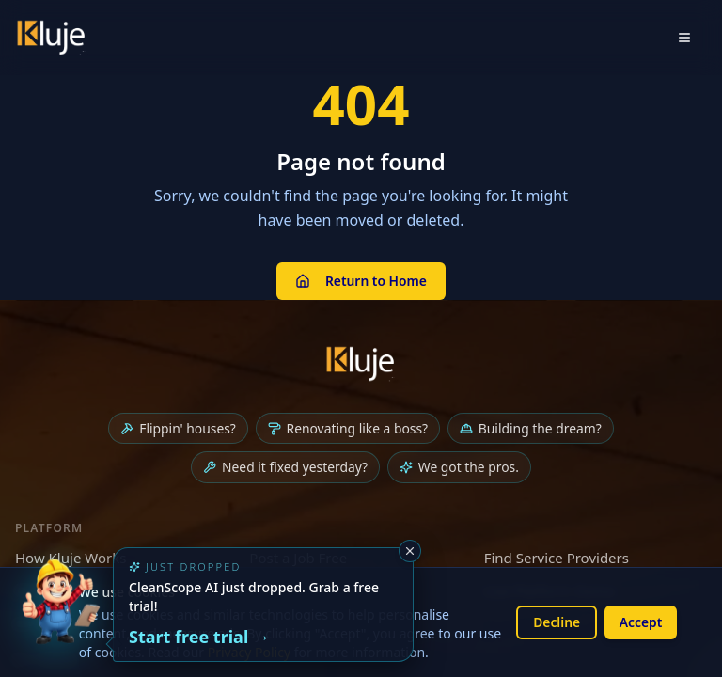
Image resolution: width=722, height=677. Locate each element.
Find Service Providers (556, 558)
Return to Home (360, 281)
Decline (555, 622)
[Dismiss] (410, 551)
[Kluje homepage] (361, 364)
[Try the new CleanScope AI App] (60, 617)
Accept (640, 622)
